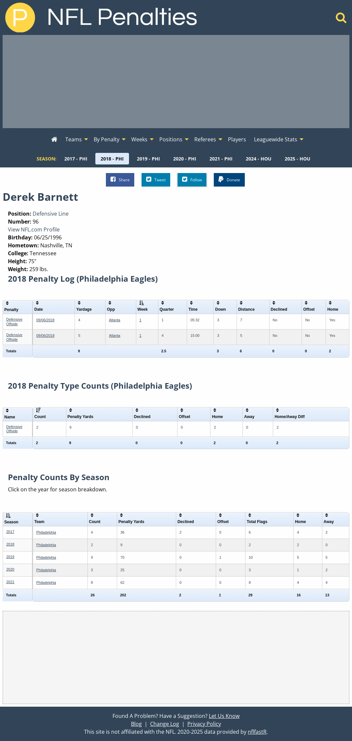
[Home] (341, 19)
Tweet (156, 179)
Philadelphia (46, 532)
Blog (136, 723)
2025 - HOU (297, 159)
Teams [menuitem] (73, 139)
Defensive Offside (14, 321)
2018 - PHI (112, 159)
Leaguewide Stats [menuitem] (275, 139)
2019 (10, 557)
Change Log (164, 723)
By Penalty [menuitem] (106, 139)
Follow (192, 179)
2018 (10, 544)
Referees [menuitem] (205, 139)
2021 (10, 582)
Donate (229, 179)
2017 (10, 532)
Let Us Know (224, 716)
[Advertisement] (176, 81)
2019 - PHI (148, 159)
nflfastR (257, 731)
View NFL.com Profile (34, 229)
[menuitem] (54, 139)
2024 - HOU (259, 159)
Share (120, 179)
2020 (10, 569)
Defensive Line (51, 213)
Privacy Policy (204, 723)
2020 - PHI (184, 159)
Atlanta (114, 320)
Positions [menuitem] (170, 139)
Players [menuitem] (237, 139)
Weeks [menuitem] (139, 139)
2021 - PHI (221, 159)
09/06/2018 (45, 320)
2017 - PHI (75, 159)
